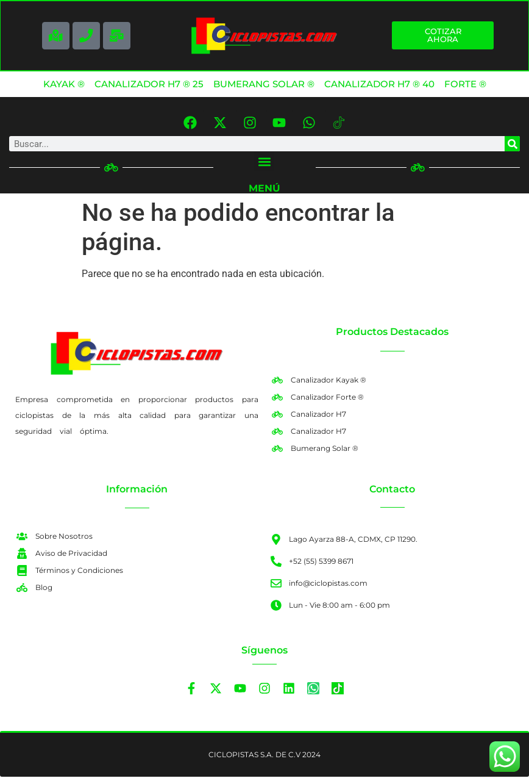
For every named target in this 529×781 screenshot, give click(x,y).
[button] (264, 166)
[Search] (512, 148)
